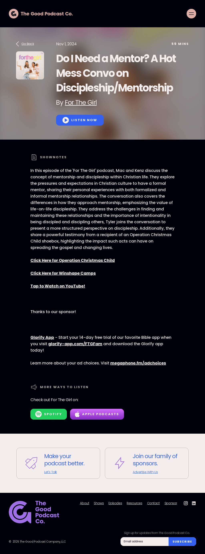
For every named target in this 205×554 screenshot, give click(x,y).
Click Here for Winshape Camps (63, 273)
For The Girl (81, 102)
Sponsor (171, 503)
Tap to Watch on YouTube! (57, 286)
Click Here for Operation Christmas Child (72, 260)
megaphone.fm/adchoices (138, 363)
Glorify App (42, 337)
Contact (153, 503)
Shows (99, 503)
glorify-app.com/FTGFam (75, 344)
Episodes (115, 503)
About (84, 503)
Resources (134, 503)
